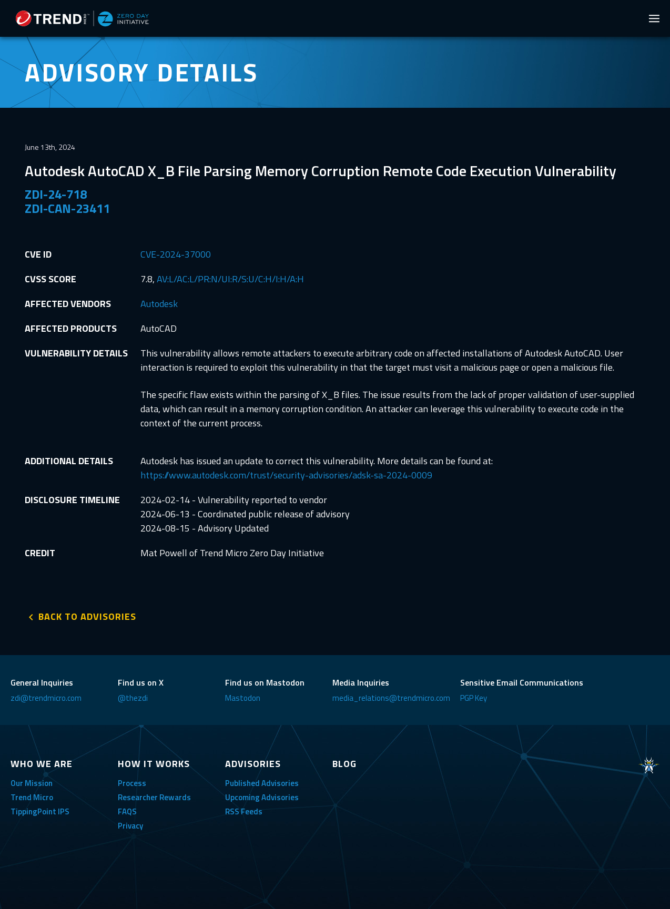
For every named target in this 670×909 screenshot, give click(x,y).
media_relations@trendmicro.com (391, 698)
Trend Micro (32, 797)
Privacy (130, 826)
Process (132, 783)
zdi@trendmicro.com (46, 698)
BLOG (344, 764)
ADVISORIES (253, 764)
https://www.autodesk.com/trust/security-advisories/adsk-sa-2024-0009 (286, 475)
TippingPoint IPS (40, 811)
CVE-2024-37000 (175, 254)
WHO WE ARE (42, 764)
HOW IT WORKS (154, 764)
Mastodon (242, 698)
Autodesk (159, 304)
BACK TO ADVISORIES (87, 616)
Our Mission (32, 783)
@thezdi (133, 698)
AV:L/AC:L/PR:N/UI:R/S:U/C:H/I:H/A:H (230, 279)
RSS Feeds (243, 811)
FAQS (127, 811)
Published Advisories (262, 783)
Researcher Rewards (154, 797)
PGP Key (473, 698)
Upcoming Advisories (262, 797)
